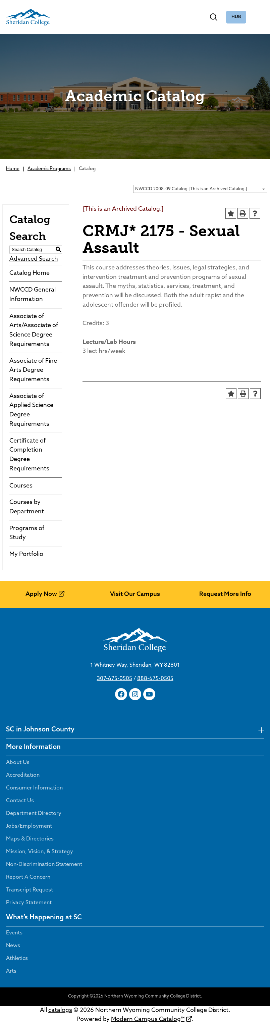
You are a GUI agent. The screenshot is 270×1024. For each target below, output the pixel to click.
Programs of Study (26, 533)
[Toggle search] (213, 17)
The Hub (236, 17)
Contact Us (20, 801)
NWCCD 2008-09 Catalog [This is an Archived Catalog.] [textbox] (191, 189)
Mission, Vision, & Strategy (39, 852)
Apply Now (41, 594)
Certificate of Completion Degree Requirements (29, 455)
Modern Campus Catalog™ (147, 1019)
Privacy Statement (29, 903)
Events (14, 933)
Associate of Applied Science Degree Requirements (31, 410)
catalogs (60, 1010)
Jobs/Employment (29, 826)
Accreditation (23, 775)
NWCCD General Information (32, 295)
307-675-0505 (114, 678)
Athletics (17, 958)
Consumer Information (34, 788)
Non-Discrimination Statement (44, 864)
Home (12, 168)
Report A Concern (28, 877)
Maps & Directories (30, 839)
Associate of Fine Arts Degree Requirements (33, 370)
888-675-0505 (155, 678)
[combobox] (200, 189)
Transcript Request (29, 890)
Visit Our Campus (135, 594)
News (13, 946)
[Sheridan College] (28, 17)
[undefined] (261, 730)
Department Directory (33, 813)
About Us (18, 762)
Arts (11, 971)
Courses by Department (26, 507)
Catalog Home (29, 273)
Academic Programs (49, 168)
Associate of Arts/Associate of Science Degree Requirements (33, 330)
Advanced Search (33, 259)
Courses (21, 486)
